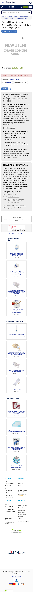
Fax (4, 194)
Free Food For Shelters (8, 519)
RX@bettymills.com (13, 197)
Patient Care (21, 510)
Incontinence (21, 512)
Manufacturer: (6, 79)
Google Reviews (22, 494)
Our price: (6, 68)
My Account (8, 485)
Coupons (7, 514)
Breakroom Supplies (23, 521)
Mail (4, 199)
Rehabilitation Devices (24, 507)
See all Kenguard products (16, 234)
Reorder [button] (25, 6)
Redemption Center (10, 511)
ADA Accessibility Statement (22, 491)
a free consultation (20, 206)
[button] (21, 7)
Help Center (21, 483)
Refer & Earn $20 (9, 509)
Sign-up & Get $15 (9, 507)
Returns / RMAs (9, 497)
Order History (8, 492)
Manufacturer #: (18, 82)
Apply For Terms (9, 488)
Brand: (4, 82)
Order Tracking (8, 495)
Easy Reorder (8, 490)
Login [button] (30, 6)
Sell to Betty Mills (22, 488)
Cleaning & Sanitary (23, 503)
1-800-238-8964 (13, 219)
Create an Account (9, 483)
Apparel (20, 518)
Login (6, 481)
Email (5, 197)
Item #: (4, 31)
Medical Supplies (22, 505)
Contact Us (21, 485)
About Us (20, 481)
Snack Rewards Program (9, 503)
